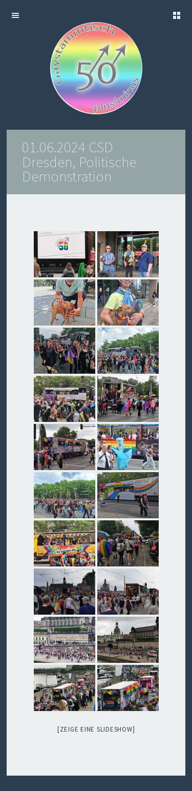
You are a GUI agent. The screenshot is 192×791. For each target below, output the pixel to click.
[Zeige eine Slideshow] (96, 729)
